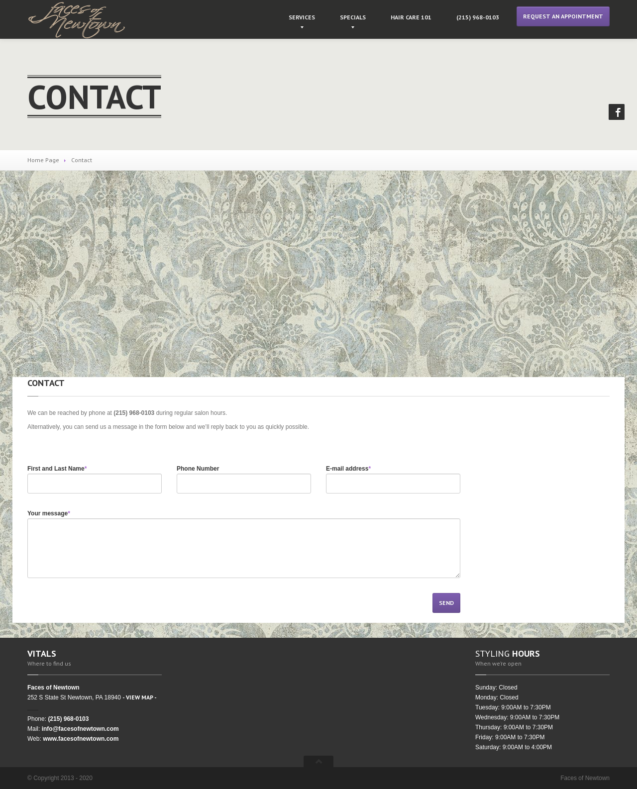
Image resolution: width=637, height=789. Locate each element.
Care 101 (411, 17)
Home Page (43, 160)
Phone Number (198, 468)
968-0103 (477, 17)
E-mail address (348, 468)
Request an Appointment (563, 16)
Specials (353, 17)
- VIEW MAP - (139, 697)
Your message (48, 513)
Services (302, 17)
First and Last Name (57, 468)
